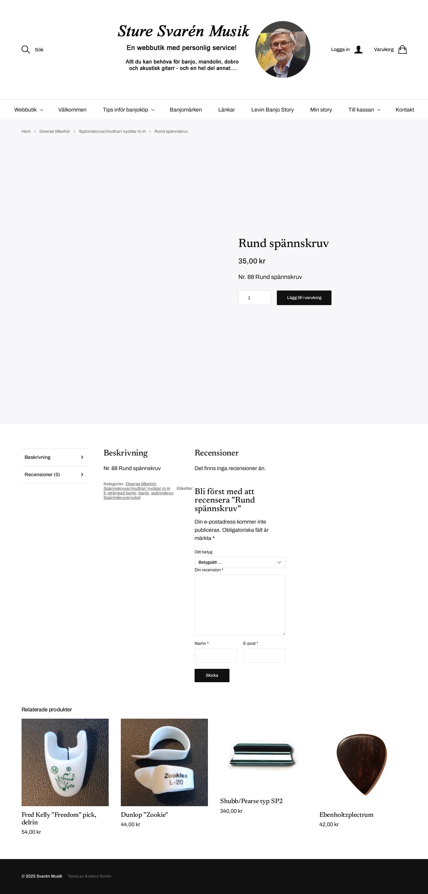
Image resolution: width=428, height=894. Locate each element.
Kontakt (405, 110)
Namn (202, 644)
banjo (143, 493)
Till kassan (361, 110)
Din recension (209, 570)
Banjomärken (186, 110)
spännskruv (162, 493)
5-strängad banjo (120, 493)
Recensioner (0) (42, 474)
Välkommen (72, 110)
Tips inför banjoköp (125, 110)
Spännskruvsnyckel (122, 497)
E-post (250, 644)
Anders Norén (98, 876)
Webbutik (25, 110)
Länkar (226, 110)
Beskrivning (37, 457)
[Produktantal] (254, 298)
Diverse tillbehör (54, 131)
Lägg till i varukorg (304, 297)
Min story (321, 110)
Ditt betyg (203, 552)
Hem (26, 131)
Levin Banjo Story (272, 110)
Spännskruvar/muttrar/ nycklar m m (112, 131)
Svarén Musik (49, 876)
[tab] (55, 457)
